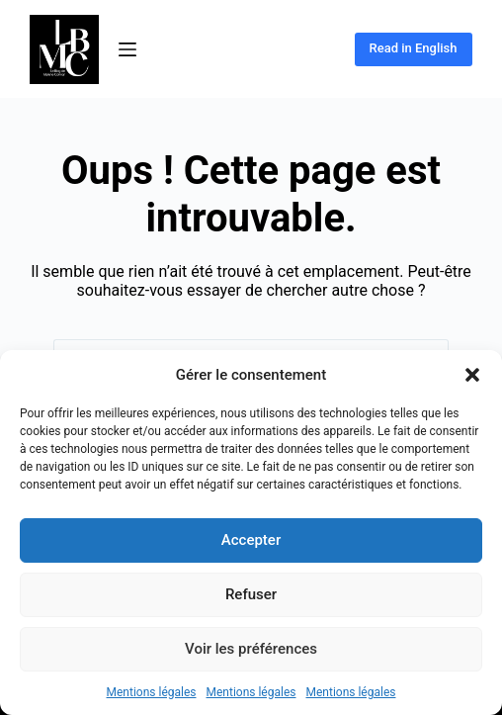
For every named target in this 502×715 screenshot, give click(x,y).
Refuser (251, 594)
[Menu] (127, 49)
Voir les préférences (251, 649)
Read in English (414, 48)
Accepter (251, 540)
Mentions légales (152, 692)
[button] (472, 375)
